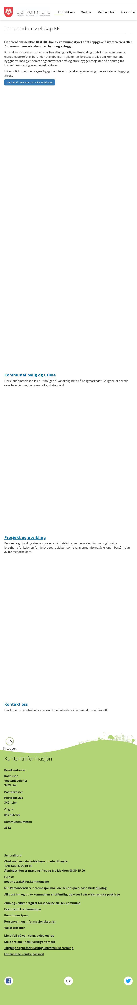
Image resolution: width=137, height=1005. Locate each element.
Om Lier (86, 12)
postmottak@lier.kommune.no (26, 882)
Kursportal (128, 12)
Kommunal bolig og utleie (30, 374)
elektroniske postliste (104, 894)
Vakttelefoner (14, 928)
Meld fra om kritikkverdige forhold (29, 942)
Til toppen (10, 749)
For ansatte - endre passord (24, 954)
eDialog (101, 888)
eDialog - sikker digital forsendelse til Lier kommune (42, 903)
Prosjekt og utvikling (25, 537)
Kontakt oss (66, 12)
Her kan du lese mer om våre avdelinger (30, 82)
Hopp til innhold (11, 2)
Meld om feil (106, 12)
